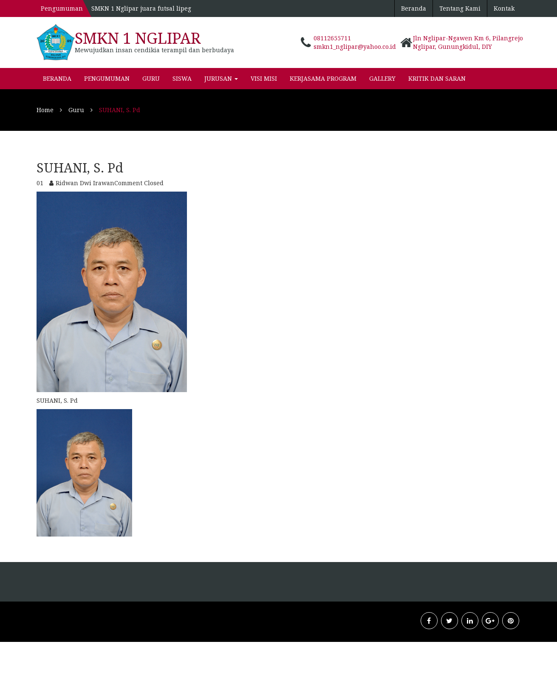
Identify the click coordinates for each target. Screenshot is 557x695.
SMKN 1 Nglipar (138, 38)
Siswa (182, 78)
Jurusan (221, 78)
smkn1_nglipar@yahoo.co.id (355, 46)
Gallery (382, 78)
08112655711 (332, 38)
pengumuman (107, 78)
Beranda (413, 8)
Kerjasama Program (323, 78)
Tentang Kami (460, 8)
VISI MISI (264, 78)
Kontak (504, 8)
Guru (151, 78)
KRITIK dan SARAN (437, 78)
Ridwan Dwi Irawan (85, 183)
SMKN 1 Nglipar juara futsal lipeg (141, 8)
